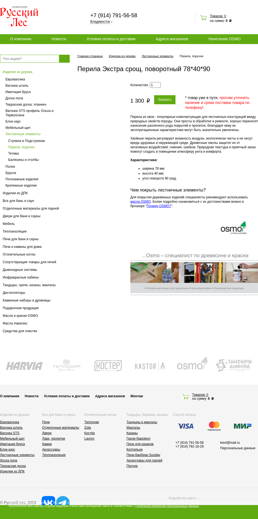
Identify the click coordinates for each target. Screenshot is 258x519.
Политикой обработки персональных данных (167, 506)
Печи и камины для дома (22, 247)
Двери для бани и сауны (21, 216)
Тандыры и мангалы (142, 422)
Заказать (165, 100)
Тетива (13, 153)
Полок (10, 167)
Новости (58, 39)
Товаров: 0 (218, 16)
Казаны (132, 433)
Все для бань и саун (18, 201)
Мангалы (133, 428)
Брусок (10, 173)
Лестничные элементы (22, 134)
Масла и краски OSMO (20, 316)
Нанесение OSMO (224, 39)
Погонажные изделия (21, 179)
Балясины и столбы (23, 160)
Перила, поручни (21, 147)
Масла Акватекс (15, 323)
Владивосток (100, 22)
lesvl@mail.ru (230, 443)
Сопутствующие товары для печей (29, 262)
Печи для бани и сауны (21, 239)
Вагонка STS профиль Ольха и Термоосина (29, 113)
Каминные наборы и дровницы (27, 300)
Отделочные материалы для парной (31, 208)
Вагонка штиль (16, 86)
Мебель (9, 224)
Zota (87, 428)
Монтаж (136, 396)
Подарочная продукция (21, 308)
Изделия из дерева (17, 72)
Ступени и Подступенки (26, 141)
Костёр (89, 433)
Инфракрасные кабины (21, 277)
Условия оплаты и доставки (110, 39)
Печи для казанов (140, 444)
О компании (20, 39)
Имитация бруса (18, 92)
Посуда (132, 466)
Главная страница (89, 56)
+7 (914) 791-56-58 (113, 15)
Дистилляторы (14, 293)
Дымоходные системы (20, 270)
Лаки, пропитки (53, 438)
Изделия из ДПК (15, 193)
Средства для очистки (20, 331)
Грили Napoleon (139, 438)
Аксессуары (51, 449)
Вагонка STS (9, 433)
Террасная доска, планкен (25, 104)
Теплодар (91, 422)
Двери (46, 433)
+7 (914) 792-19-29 (189, 446)
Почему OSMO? (159, 206)
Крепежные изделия (21, 185)
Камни (47, 444)
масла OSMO (140, 202)
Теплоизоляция (15, 231)
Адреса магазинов (172, 39)
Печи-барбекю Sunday (143, 455)
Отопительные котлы (19, 254)
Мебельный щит (18, 128)
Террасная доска (13, 466)
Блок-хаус (13, 121)
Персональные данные (238, 448)
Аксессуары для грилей (144, 460)
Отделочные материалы (60, 428)
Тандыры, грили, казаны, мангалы (29, 285)
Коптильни (135, 449)
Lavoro (89, 438)
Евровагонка (15, 79)
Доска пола (14, 98)
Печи (46, 422)
